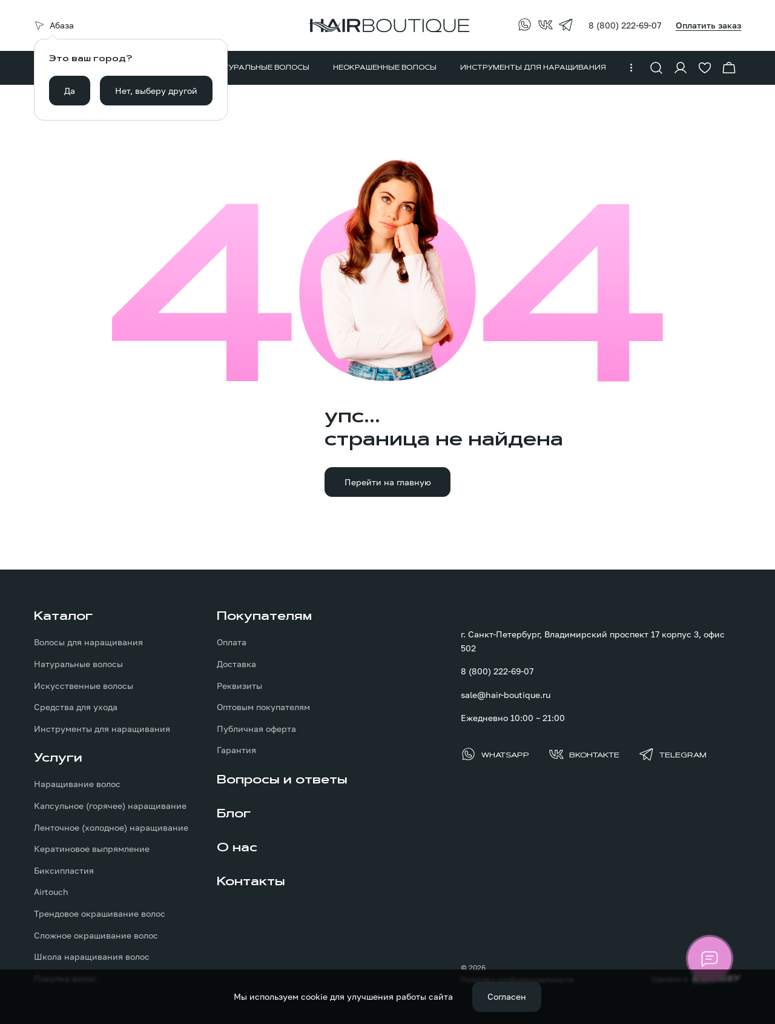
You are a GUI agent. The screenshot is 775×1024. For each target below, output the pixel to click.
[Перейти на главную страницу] (387, 25)
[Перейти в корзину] (729, 68)
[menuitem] (261, 68)
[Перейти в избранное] (705, 68)
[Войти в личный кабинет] (680, 68)
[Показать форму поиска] (656, 68)
